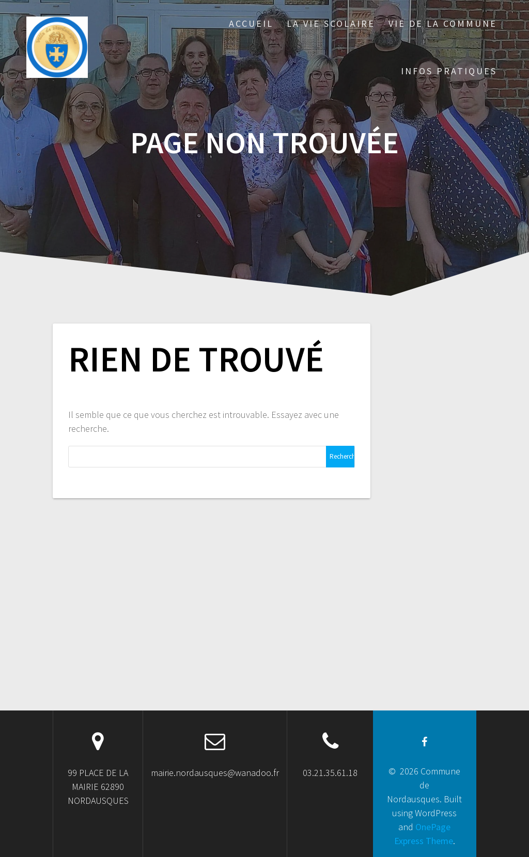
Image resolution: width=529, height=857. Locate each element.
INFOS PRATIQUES (449, 71)
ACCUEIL (251, 23)
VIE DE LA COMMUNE (442, 23)
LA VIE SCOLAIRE (331, 23)
